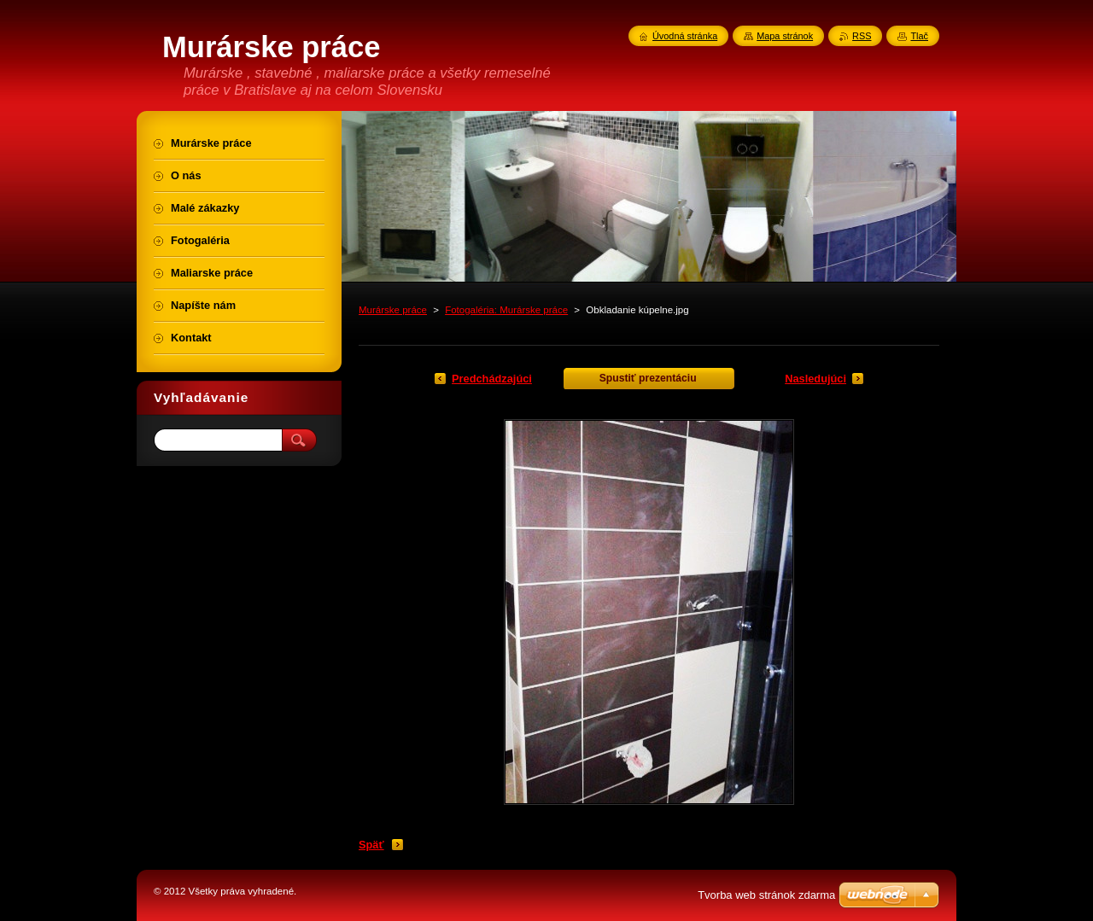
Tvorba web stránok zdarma (766, 895)
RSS (861, 36)
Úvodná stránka (684, 36)
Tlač (919, 36)
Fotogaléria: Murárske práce (506, 310)
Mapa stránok (785, 36)
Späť (371, 844)
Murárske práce (393, 310)
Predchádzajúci (492, 378)
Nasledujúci (815, 378)
